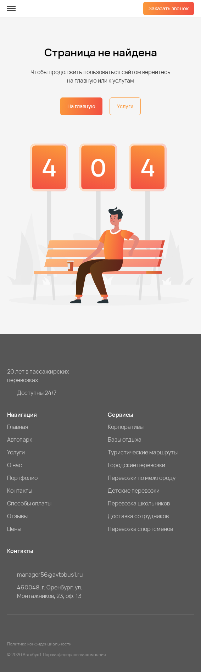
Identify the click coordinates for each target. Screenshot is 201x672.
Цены (14, 529)
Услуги (125, 106)
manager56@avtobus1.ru (50, 574)
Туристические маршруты (143, 452)
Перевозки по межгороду (141, 478)
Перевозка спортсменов (140, 529)
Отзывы (17, 516)
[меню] (11, 8)
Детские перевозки (134, 490)
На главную (81, 106)
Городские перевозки (136, 465)
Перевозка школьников (139, 503)
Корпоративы (126, 427)
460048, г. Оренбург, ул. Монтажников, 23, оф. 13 (49, 591)
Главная (17, 427)
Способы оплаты (29, 503)
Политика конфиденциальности (39, 644)
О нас (14, 465)
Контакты (19, 490)
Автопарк (19, 439)
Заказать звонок (169, 8)
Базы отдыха (124, 439)
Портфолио (22, 478)
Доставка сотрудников (138, 516)
